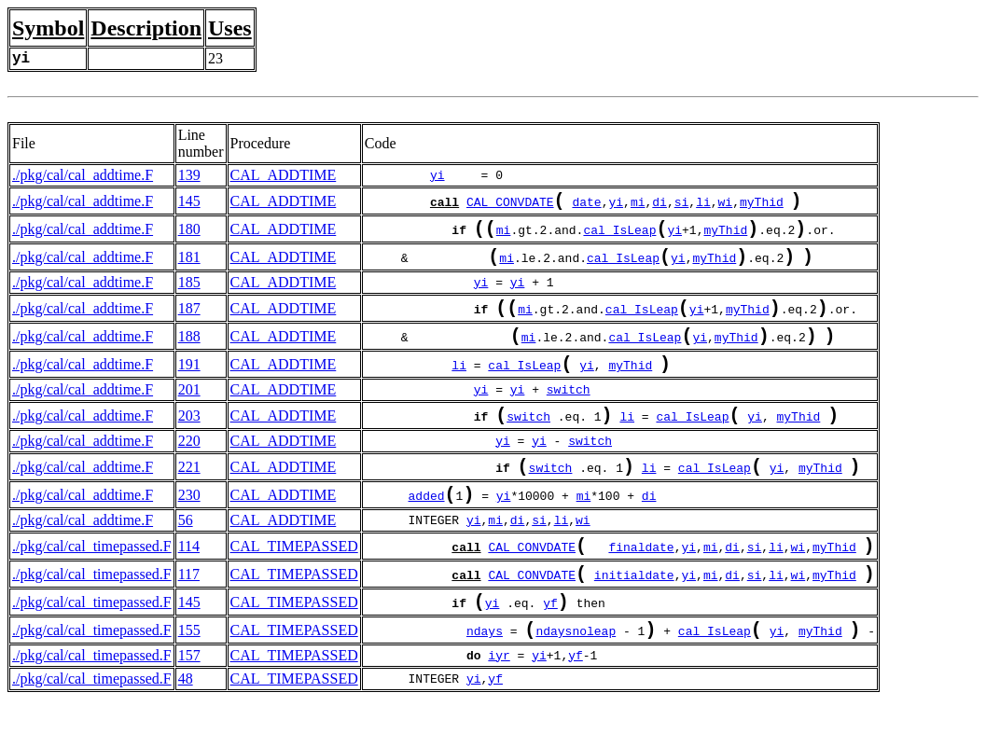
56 (185, 553)
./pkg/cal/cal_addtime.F (82, 175)
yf (550, 647)
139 (189, 175)
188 (189, 353)
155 (189, 677)
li (703, 205)
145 (189, 203)
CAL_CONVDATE (510, 205)
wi (724, 205)
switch (568, 412)
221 (189, 495)
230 (189, 526)
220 (189, 467)
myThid (762, 205)
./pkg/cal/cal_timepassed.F (92, 581)
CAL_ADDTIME (283, 175)
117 (189, 613)
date (586, 205)
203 (189, 440)
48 (185, 727)
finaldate (641, 583)
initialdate (634, 615)
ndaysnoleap (575, 679)
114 (189, 581)
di (659, 205)
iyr (498, 704)
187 (189, 321)
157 (189, 704)
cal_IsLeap (619, 237)
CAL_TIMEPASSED (294, 581)
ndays (484, 679)
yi (437, 175)
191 (189, 385)
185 (189, 293)
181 (189, 266)
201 (189, 412)
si (681, 205)
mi (638, 205)
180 (189, 234)
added (427, 528)
